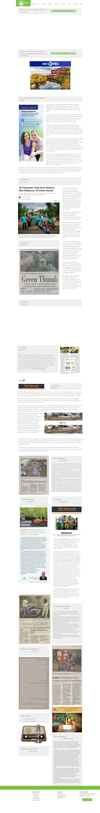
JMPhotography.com (31, 662)
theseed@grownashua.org (12, 797)
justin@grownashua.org (12, 794)
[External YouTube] (34, 766)
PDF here (62, 172)
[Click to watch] (63, 53)
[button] (69, 3)
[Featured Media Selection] (63, 11)
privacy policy (36, 800)
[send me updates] (87, 799)
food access (60, 793)
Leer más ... (60, 637)
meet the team (36, 799)
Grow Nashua (65, 539)
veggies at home (61, 797)
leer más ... (77, 491)
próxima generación (66, 559)
